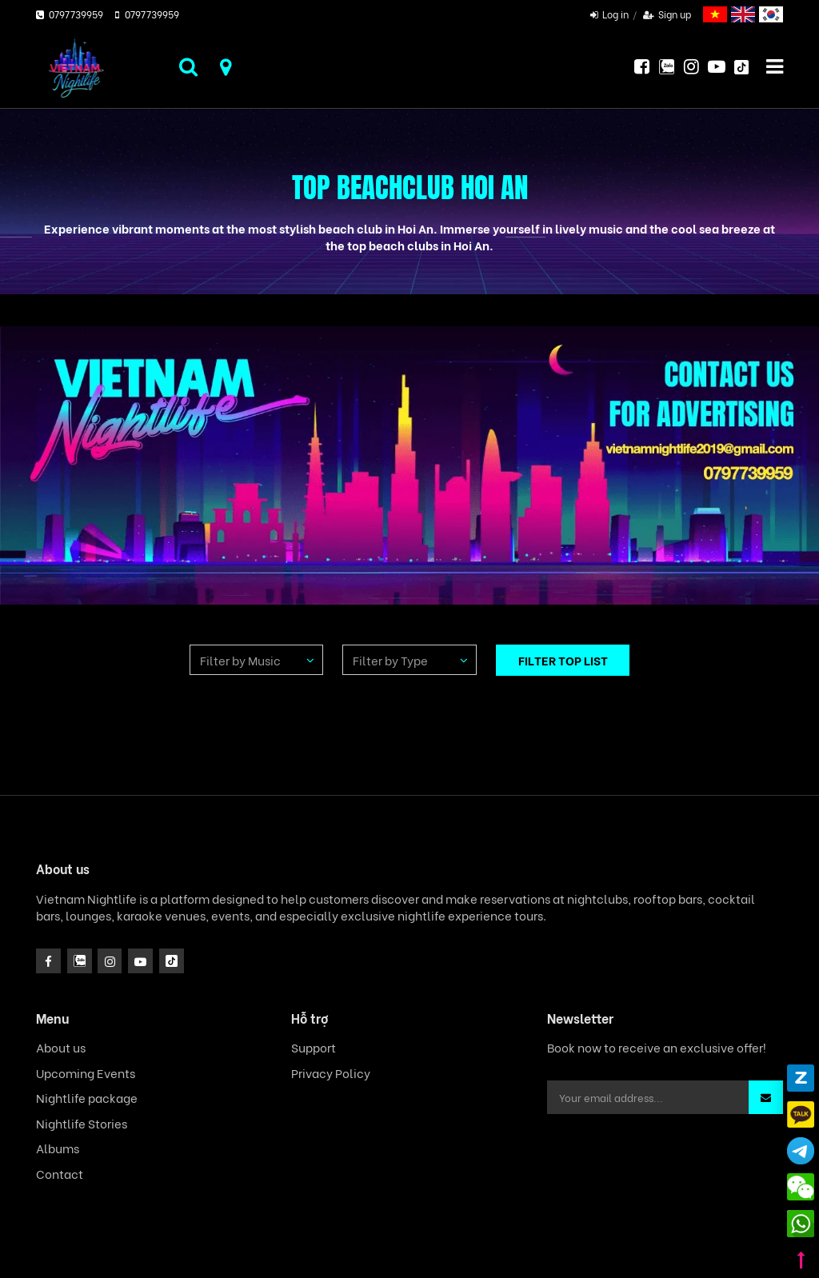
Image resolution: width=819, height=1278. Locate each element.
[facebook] (48, 961)
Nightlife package (87, 1097)
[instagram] (79, 961)
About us (61, 1047)
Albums (57, 1148)
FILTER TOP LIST (563, 660)
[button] (766, 1097)
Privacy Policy (330, 1072)
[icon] (110, 961)
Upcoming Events (85, 1072)
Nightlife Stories (81, 1123)
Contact (59, 1173)
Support (313, 1047)
